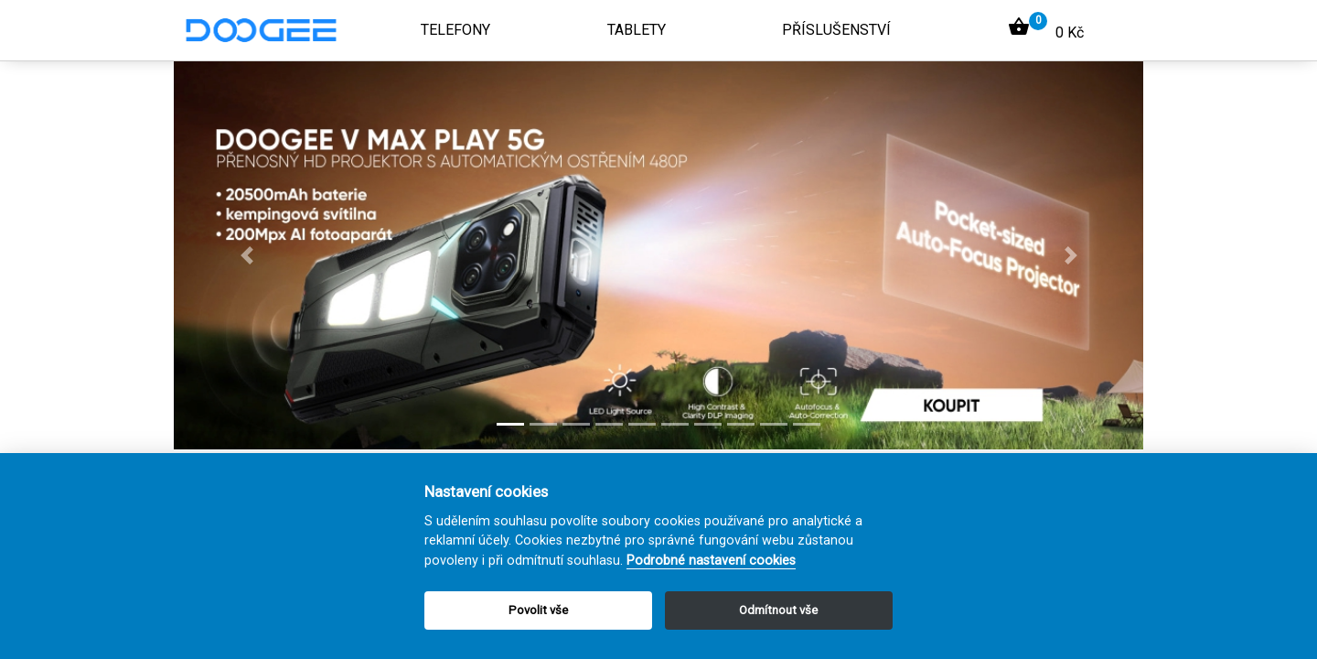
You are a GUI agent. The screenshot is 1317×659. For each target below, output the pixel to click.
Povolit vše (538, 610)
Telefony (455, 29)
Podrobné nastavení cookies (711, 560)
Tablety (636, 29)
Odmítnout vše (778, 610)
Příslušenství (836, 29)
